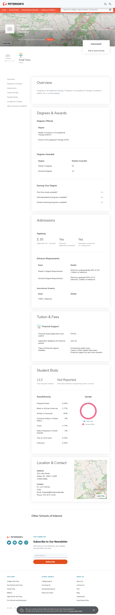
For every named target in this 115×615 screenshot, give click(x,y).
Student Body (12, 97)
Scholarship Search (48, 589)
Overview (11, 79)
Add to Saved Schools (96, 51)
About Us (80, 581)
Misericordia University (30, 10)
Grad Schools (14, 10)
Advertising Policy (83, 600)
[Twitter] (9, 543)
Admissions (12, 88)
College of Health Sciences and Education (56, 10)
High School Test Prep (14, 596)
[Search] (105, 4)
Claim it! (50, 39)
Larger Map (6, 43)
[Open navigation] (110, 4)
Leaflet (87, 14)
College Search (47, 581)
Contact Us (80, 585)
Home (4, 10)
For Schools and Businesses (16, 600)
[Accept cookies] (92, 610)
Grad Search (46, 585)
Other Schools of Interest (17, 106)
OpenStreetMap (99, 14)
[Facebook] (15, 543)
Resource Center (47, 593)
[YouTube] (20, 543)
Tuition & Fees (12, 92)
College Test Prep (13, 581)
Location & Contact (14, 101)
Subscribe (50, 562)
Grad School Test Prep (14, 585)
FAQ (78, 589)
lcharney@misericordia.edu (53, 492)
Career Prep (11, 589)
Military (9, 593)
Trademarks (81, 596)
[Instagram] (26, 543)
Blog (78, 593)
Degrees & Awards (14, 83)
